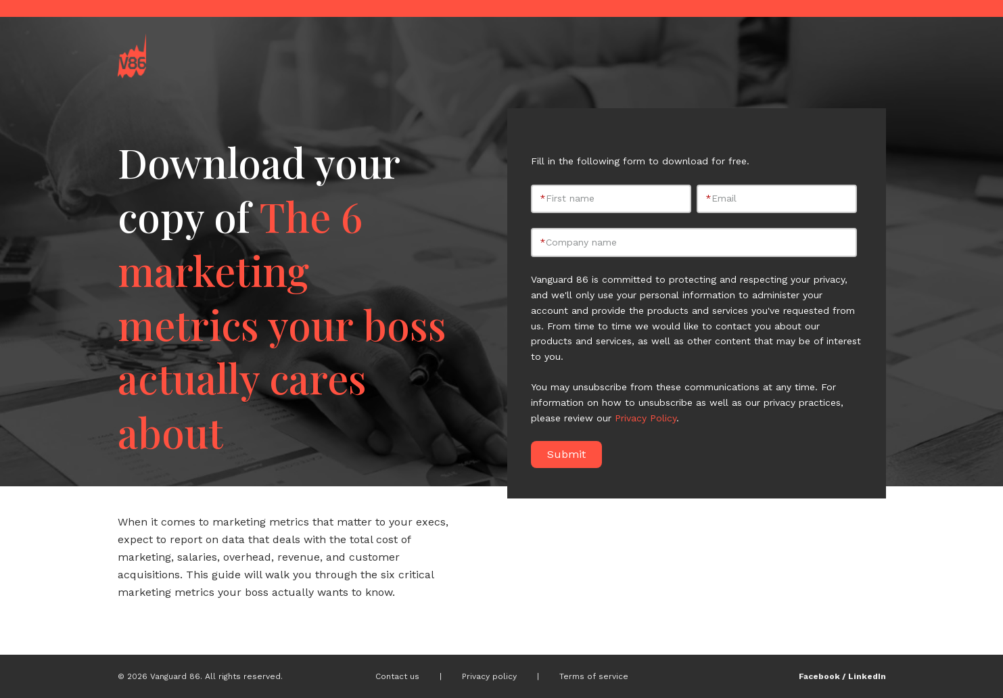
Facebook (819, 676)
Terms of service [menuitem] (593, 676)
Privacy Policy (645, 418)
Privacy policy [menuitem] (489, 676)
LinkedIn (867, 676)
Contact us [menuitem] (397, 676)
